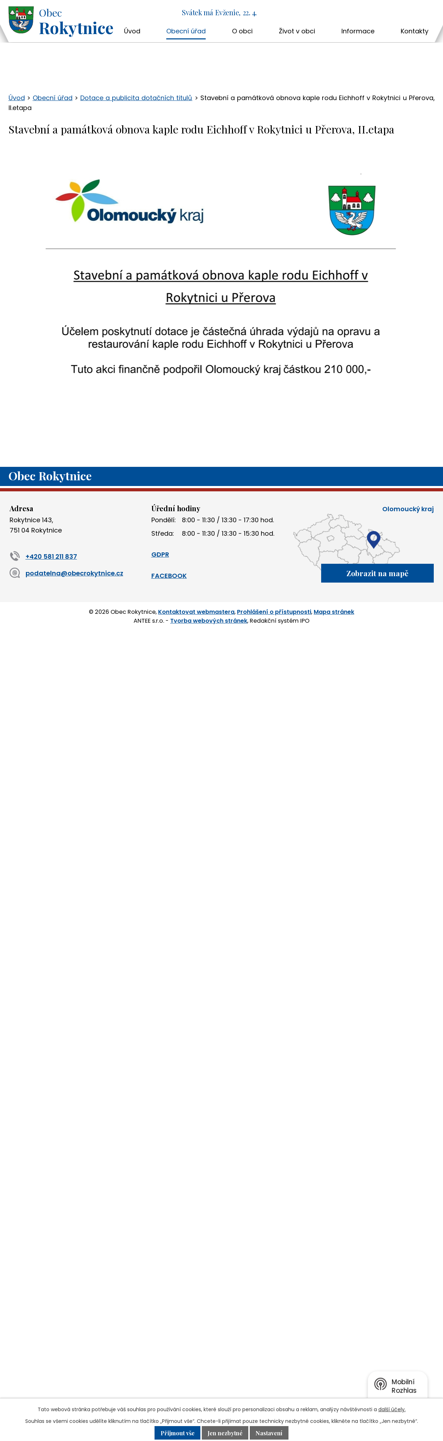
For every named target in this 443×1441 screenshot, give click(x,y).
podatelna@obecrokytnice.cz (66, 573)
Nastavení (270, 1433)
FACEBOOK (169, 575)
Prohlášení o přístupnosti (274, 611)
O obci (242, 31)
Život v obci (297, 31)
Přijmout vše (176, 1433)
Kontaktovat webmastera (196, 611)
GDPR (160, 554)
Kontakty (414, 31)
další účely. (392, 1409)
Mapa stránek (334, 611)
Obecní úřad (186, 31)
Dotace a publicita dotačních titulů (136, 97)
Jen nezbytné (225, 1433)
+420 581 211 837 (43, 556)
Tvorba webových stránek (208, 620)
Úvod (132, 31)
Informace (357, 31)
